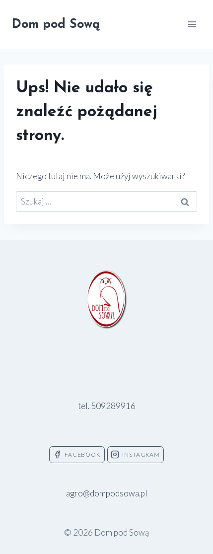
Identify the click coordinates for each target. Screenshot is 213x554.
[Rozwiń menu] (192, 24)
